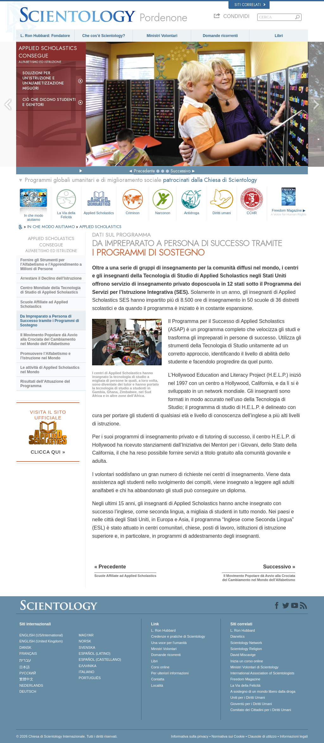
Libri (279, 36)
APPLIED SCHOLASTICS (100, 227)
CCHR (252, 201)
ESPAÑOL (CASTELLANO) (100, 659)
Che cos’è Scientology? (103, 36)
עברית (25, 660)
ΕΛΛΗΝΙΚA (88, 666)
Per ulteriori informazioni (170, 673)
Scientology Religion (246, 649)
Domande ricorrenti (220, 36)
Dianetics (237, 636)
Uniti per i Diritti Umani (247, 697)
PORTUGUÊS (90, 678)
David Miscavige (243, 655)
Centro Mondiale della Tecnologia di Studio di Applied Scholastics (50, 290)
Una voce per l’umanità (169, 643)
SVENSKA (87, 647)
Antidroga (191, 201)
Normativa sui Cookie (228, 736)
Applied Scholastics (99, 201)
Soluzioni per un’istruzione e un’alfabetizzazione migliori (43, 80)
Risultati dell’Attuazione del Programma (45, 383)
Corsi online (160, 667)
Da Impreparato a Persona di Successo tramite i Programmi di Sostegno (49, 320)
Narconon (163, 201)
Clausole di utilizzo (262, 736)
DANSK (25, 647)
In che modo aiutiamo (33, 216)
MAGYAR (86, 635)
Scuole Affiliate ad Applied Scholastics (44, 304)
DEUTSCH (27, 691)
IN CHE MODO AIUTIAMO (51, 227)
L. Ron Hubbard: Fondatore (45, 36)
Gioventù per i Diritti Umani (251, 704)
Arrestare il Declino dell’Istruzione (51, 278)
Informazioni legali (294, 736)
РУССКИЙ (27, 673)
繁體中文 (26, 679)
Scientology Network (246, 643)
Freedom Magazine (288, 212)
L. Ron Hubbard (163, 630)
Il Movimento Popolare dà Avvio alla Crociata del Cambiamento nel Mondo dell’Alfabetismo (48, 339)
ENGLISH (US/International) (41, 635)
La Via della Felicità (66, 202)
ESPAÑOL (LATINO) (94, 653)
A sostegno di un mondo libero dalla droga (262, 691)
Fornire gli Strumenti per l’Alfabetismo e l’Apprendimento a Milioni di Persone (51, 264)
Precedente (144, 171)
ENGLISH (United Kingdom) (41, 641)
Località (157, 685)
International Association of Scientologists (262, 673)
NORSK (85, 641)
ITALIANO (86, 672)
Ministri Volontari (161, 36)
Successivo (180, 171)
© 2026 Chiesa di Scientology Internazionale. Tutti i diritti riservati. (66, 736)
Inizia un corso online (246, 661)
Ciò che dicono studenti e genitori (49, 102)
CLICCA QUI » (48, 452)
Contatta (157, 679)
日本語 (24, 667)
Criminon (132, 201)
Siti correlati (249, 5)
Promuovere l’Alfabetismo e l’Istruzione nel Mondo (45, 355)
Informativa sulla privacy (190, 736)
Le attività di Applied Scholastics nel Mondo (49, 369)
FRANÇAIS (28, 653)
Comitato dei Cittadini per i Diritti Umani (260, 710)
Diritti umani (222, 201)
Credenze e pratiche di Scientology (178, 636)
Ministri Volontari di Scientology (254, 667)
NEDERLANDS (31, 685)
